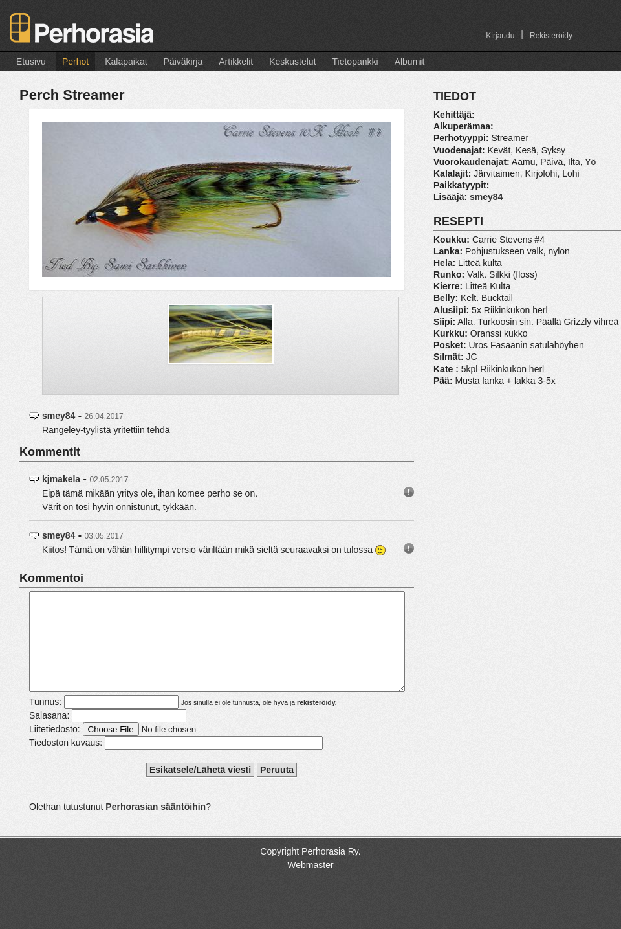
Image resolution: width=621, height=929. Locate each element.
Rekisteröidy (551, 35)
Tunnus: (45, 721)
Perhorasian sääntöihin (155, 826)
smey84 (58, 415)
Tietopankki (355, 61)
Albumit (410, 61)
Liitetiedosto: (54, 748)
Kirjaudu (500, 35)
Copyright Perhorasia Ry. (310, 871)
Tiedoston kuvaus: (65, 762)
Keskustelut (292, 61)
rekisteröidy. (317, 722)
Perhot (75, 61)
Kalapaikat (126, 61)
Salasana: (49, 735)
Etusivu (31, 61)
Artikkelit (236, 61)
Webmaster (310, 884)
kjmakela (61, 479)
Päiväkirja (183, 61)
